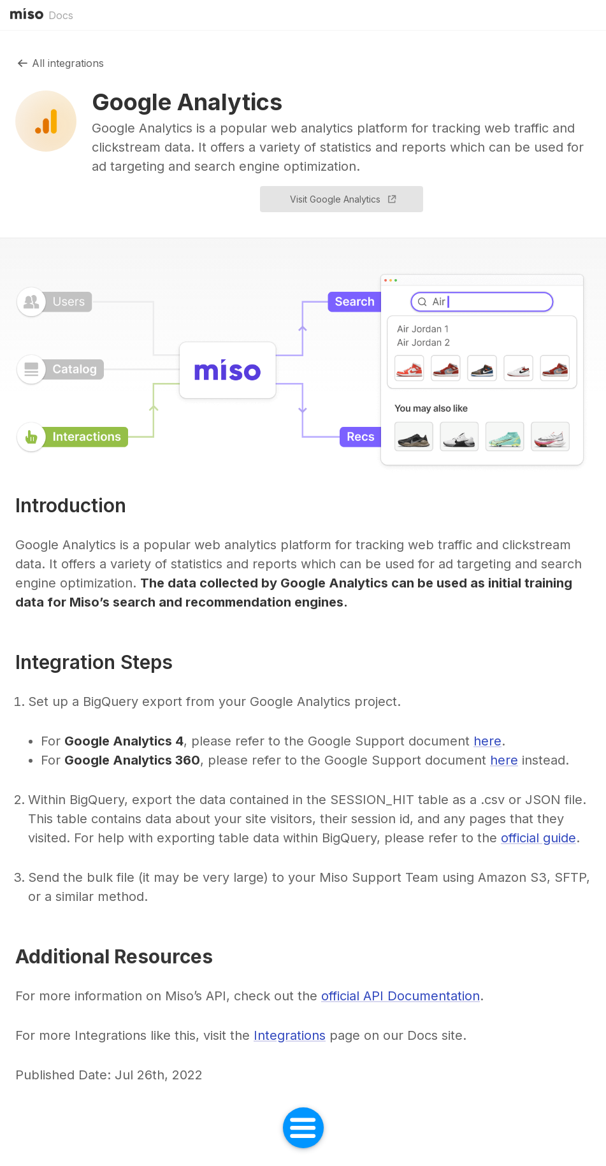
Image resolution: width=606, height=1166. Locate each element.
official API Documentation (400, 996)
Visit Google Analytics (344, 199)
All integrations (59, 63)
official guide (538, 838)
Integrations (290, 1035)
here (487, 741)
